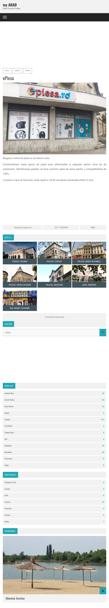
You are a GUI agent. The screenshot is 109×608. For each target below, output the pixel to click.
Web (93, 227)
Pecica (54, 515)
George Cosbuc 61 (23, 227)
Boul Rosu (54, 406)
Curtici (54, 489)
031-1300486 (61, 227)
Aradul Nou (54, 393)
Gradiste (54, 446)
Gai (54, 439)
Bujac (54, 413)
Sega (54, 465)
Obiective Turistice (15, 598)
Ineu (54, 495)
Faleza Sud (54, 432)
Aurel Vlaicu (54, 400)
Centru (17, 70)
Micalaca (54, 452)
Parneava (54, 459)
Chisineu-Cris (54, 482)
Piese (27, 70)
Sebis (54, 522)
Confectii (54, 426)
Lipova (54, 502)
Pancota (54, 508)
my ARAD (10, 5)
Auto (7, 70)
